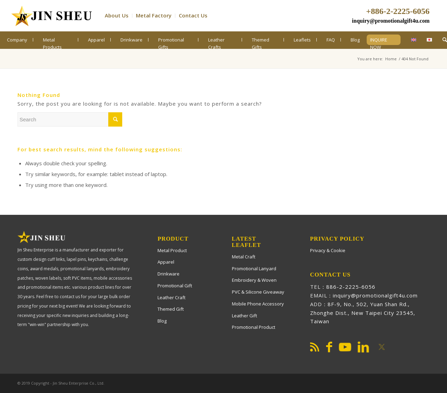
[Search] (444, 40)
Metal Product (172, 250)
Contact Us (193, 15)
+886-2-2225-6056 (398, 11)
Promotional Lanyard (254, 268)
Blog (162, 321)
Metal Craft (243, 257)
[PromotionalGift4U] (51, 15)
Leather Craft (171, 297)
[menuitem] (118, 16)
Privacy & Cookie (327, 250)
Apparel (165, 262)
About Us (117, 15)
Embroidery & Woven (254, 280)
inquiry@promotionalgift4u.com (391, 21)
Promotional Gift (174, 285)
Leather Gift (244, 315)
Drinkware (168, 274)
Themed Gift (170, 309)
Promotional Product (253, 327)
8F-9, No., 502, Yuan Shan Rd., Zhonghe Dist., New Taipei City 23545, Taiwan (362, 313)
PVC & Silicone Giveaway (258, 292)
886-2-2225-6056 (350, 286)
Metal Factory (153, 15)
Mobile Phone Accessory (258, 304)
